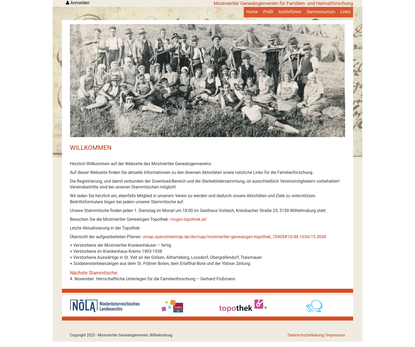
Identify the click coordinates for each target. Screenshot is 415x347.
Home (252, 11)
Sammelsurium (320, 11)
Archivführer (289, 11)
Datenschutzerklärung (306, 335)
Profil (268, 11)
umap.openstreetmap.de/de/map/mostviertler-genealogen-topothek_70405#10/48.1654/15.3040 (234, 236)
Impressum (336, 335)
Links (345, 11)
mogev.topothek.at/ (188, 219)
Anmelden (77, 2)
